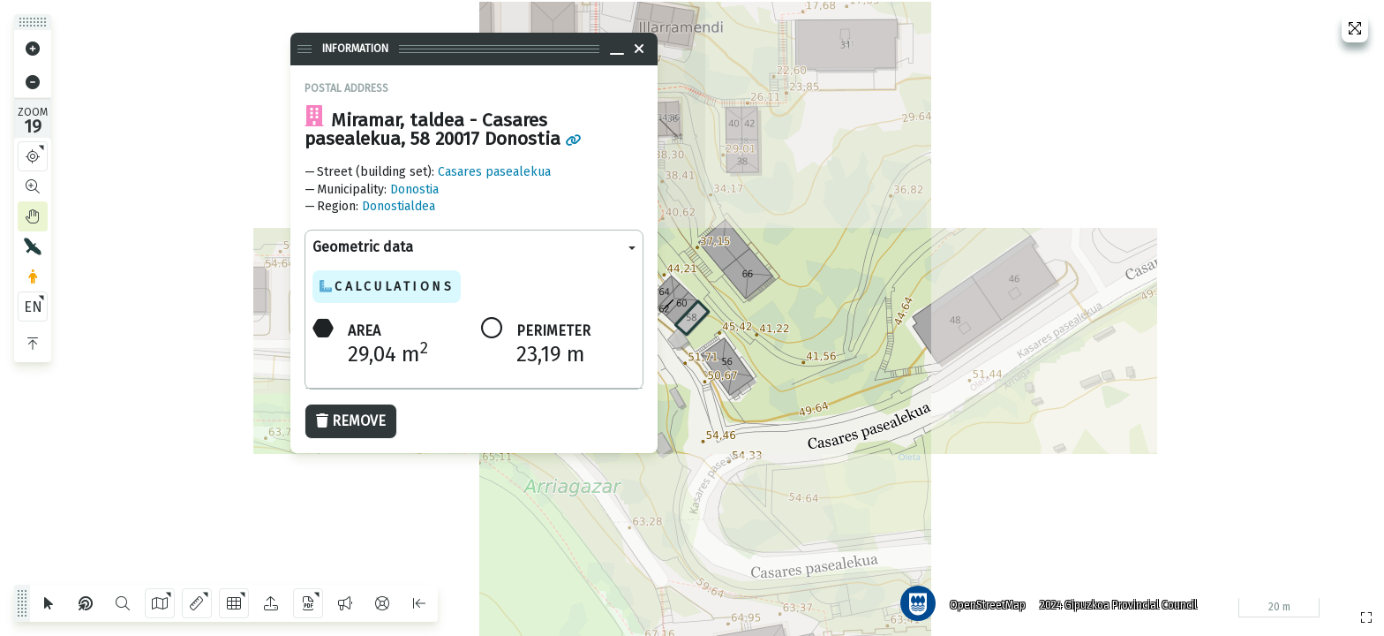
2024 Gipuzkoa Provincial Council (1118, 605)
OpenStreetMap (988, 605)
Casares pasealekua (494, 171)
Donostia (414, 189)
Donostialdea (398, 206)
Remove (351, 421)
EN (33, 307)
